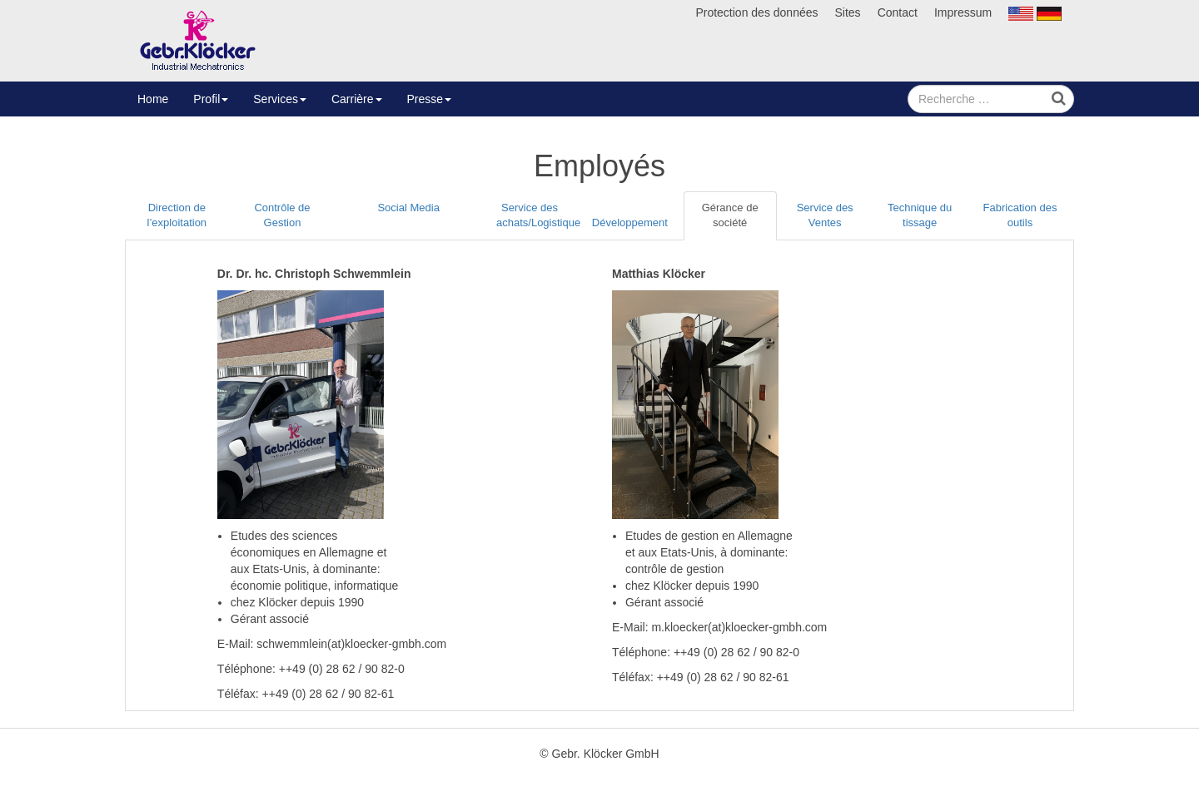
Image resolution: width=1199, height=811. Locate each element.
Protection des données (756, 12)
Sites (848, 12)
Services (279, 99)
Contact (898, 12)
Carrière (356, 99)
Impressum (963, 12)
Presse (429, 99)
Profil (210, 99)
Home (152, 99)
